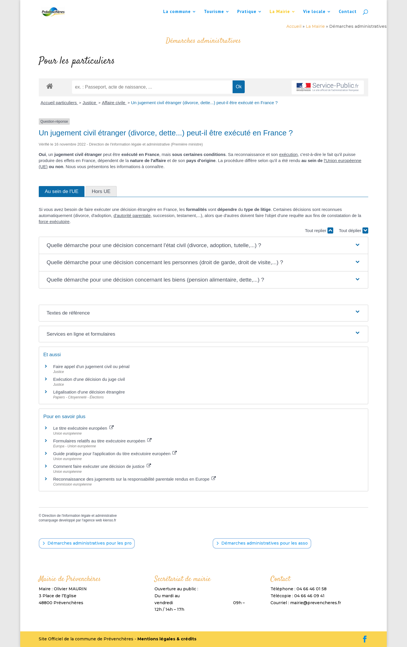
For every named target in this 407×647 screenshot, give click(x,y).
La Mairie (280, 12)
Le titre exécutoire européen (83, 428)
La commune (177, 12)
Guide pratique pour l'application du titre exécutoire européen (115, 453)
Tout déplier (354, 230)
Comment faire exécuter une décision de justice (102, 466)
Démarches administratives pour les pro (89, 543)
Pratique (246, 12)
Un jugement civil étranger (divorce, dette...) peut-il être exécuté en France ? (204, 102)
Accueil (293, 26)
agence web (92, 520)
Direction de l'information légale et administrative (79, 516)
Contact (348, 12)
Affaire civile (114, 102)
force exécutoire (54, 221)
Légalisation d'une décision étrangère (89, 391)
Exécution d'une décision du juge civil (89, 379)
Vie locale (314, 12)
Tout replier (319, 230)
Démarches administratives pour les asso (264, 543)
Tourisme (214, 12)
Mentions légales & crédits (166, 639)
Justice (89, 102)
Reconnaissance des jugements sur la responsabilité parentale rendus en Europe (134, 479)
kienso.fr (109, 520)
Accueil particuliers (59, 102)
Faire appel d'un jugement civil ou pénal (91, 366)
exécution (288, 154)
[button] (203, 245)
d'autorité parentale (132, 215)
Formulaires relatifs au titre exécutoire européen (102, 440)
